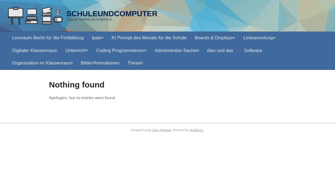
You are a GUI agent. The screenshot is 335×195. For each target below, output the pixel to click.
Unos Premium (162, 130)
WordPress (196, 130)
